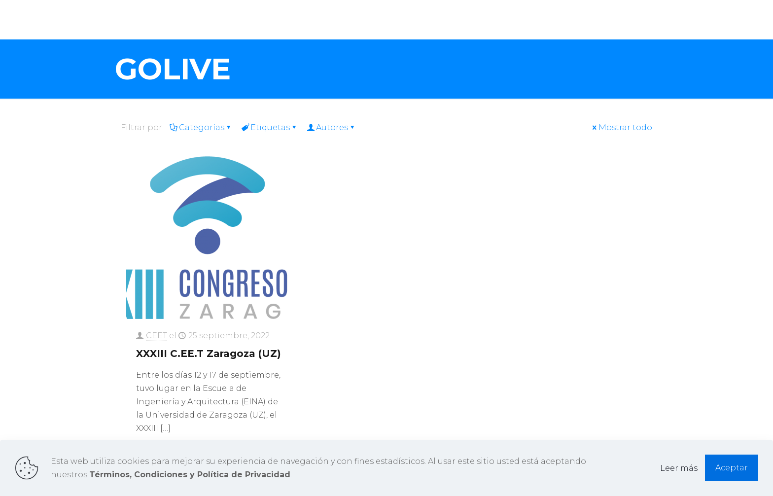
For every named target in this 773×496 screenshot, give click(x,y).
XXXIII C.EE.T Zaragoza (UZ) (208, 353)
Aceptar (731, 467)
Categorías (201, 127)
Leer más (679, 468)
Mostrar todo (621, 127)
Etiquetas (269, 127)
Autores (331, 127)
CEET (156, 335)
